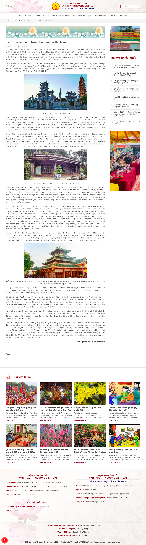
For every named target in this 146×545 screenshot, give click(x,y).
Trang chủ (10, 21)
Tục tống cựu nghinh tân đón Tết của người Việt (54, 451)
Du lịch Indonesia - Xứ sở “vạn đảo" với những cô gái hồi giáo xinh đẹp (126, 90)
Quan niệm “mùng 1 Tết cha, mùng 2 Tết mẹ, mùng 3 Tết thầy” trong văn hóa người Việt (21, 452)
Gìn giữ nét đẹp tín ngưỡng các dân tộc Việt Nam (126, 82)
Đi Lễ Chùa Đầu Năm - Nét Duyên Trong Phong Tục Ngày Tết (89, 452)
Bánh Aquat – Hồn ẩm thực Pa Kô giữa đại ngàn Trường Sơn (126, 66)
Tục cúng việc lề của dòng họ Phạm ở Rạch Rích (126, 106)
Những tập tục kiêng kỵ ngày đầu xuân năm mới (123, 409)
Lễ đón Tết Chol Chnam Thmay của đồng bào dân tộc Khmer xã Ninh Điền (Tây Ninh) (127, 114)
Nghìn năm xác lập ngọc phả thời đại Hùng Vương (125, 74)
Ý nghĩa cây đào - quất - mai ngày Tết (87, 409)
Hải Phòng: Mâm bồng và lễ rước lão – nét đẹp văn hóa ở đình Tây (56, 409)
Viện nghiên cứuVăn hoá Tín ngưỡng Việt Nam (38, 476)
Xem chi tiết (11, 421)
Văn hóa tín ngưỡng (24, 21)
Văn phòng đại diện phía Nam (108, 481)
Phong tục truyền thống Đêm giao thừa (123, 451)
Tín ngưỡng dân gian (44, 21)
